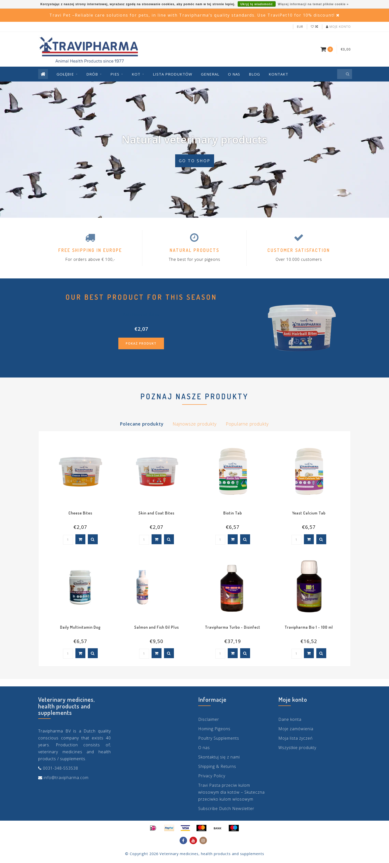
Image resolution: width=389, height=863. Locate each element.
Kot (136, 74)
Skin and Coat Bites (156, 513)
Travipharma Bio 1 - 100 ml (309, 627)
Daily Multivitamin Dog (80, 627)
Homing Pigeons (214, 728)
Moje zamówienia (295, 728)
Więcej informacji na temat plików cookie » (313, 4)
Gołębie (65, 74)
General (210, 74)
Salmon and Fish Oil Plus (156, 627)
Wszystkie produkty (297, 747)
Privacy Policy (211, 776)
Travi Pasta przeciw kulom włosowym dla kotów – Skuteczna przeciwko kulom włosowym (231, 792)
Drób (92, 74)
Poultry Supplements (218, 738)
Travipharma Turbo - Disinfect (232, 627)
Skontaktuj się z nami (219, 757)
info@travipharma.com (66, 777)
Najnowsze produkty (195, 424)
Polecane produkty (141, 424)
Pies (114, 74)
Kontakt (278, 74)
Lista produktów (172, 74)
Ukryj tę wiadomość (256, 4)
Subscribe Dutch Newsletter (226, 808)
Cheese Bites (80, 513)
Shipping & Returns (217, 766)
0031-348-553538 (60, 768)
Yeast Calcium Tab (308, 513)
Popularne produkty (247, 424)
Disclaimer (208, 719)
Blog (254, 74)
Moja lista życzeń (295, 738)
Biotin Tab (232, 513)
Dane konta (289, 719)
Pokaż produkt (141, 343)
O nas (234, 74)
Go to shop (194, 160)
